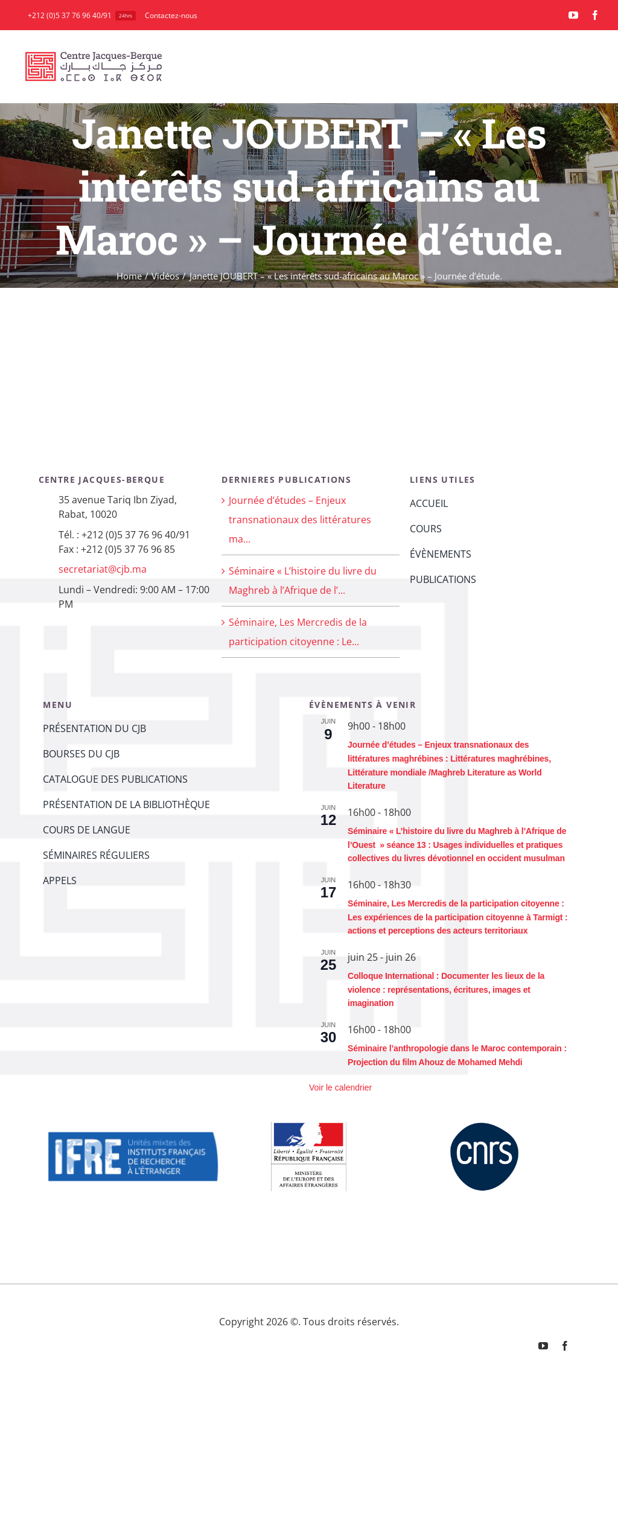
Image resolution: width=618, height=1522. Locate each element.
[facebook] (595, 15)
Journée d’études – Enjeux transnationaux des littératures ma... (300, 520)
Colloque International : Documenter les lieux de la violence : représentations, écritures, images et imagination (446, 989)
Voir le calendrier (340, 1087)
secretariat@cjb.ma (103, 569)
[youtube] (573, 15)
